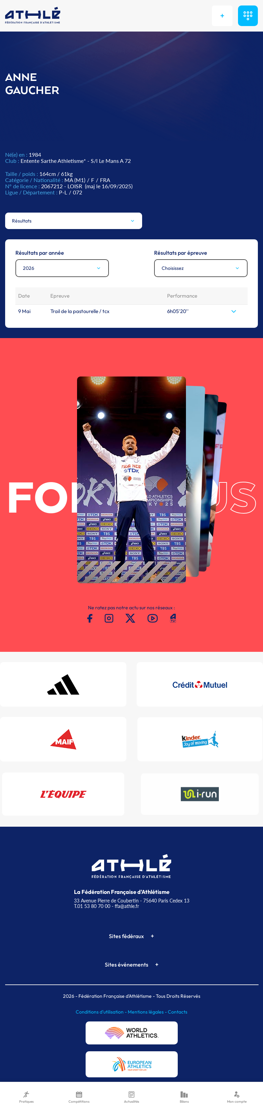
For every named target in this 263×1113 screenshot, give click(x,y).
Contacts (177, 1012)
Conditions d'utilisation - (102, 1012)
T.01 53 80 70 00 (92, 906)
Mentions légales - (148, 1012)
